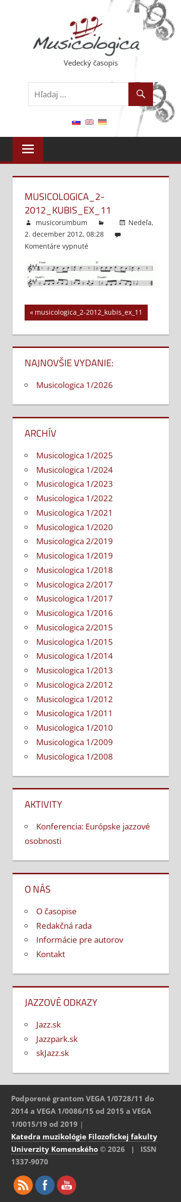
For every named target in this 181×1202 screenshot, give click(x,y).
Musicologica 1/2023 (74, 483)
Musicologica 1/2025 (74, 455)
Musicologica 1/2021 (74, 512)
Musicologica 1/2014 (74, 655)
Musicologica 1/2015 (74, 641)
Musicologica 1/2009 (74, 742)
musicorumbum (61, 222)
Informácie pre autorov (79, 939)
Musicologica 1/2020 (74, 527)
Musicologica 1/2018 (74, 569)
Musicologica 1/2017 (74, 598)
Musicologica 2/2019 (74, 541)
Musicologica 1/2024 (74, 469)
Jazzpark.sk (57, 1038)
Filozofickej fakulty (122, 1136)
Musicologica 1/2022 (74, 498)
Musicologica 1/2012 (74, 699)
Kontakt (50, 954)
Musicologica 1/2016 (74, 612)
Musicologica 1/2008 (74, 756)
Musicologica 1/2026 (74, 384)
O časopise (56, 911)
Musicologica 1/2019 (74, 555)
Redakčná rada (64, 925)
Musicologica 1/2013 (74, 670)
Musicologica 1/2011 (74, 713)
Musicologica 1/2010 (74, 727)
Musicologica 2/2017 (74, 584)
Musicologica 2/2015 (74, 627)
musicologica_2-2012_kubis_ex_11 (88, 314)
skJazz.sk (52, 1052)
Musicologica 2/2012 (74, 684)
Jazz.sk (48, 1024)
